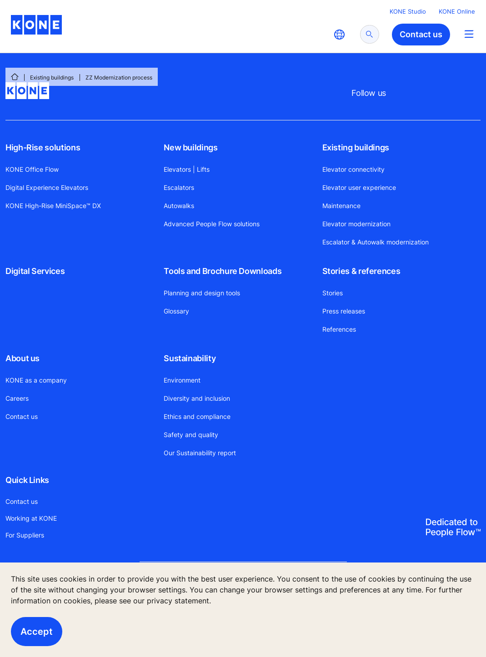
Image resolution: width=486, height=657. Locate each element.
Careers (17, 398)
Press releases (343, 311)
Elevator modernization (356, 224)
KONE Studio (408, 11)
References (339, 329)
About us (22, 358)
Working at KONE (31, 518)
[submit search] (369, 34)
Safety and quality (191, 434)
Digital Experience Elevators (46, 187)
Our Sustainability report (200, 453)
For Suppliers (24, 535)
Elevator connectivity (353, 169)
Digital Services (35, 271)
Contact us (21, 416)
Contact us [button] (421, 34)
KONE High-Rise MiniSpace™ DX (53, 205)
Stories (332, 293)
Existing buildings (52, 77)
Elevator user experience (359, 187)
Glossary (176, 311)
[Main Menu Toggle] (469, 34)
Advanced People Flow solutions (212, 224)
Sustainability (189, 358)
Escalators (179, 187)
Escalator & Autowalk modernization (375, 242)
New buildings (190, 147)
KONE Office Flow (32, 169)
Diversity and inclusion (197, 398)
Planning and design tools (202, 293)
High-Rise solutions (42, 147)
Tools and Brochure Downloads (222, 271)
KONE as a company (36, 380)
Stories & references (361, 271)
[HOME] (14, 76)
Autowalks (179, 205)
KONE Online (457, 11)
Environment (182, 380)
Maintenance (341, 205)
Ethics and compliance (197, 416)
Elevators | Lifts (187, 169)
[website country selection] (339, 34)
